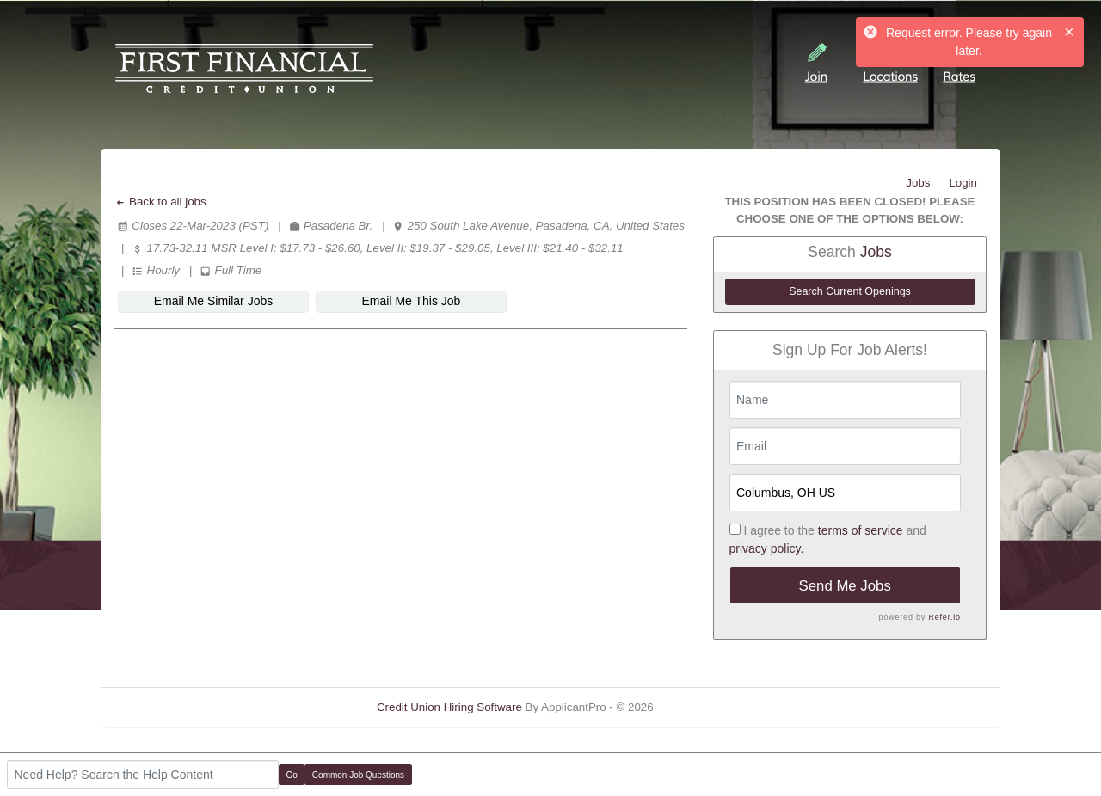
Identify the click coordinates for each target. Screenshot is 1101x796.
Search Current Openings (850, 291)
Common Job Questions (358, 775)
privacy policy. (766, 548)
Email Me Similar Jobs (213, 301)
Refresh (704, 707)
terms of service (860, 530)
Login (963, 182)
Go (292, 775)
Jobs (918, 182)
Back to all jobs (160, 201)
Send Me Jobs (845, 586)
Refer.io (944, 617)
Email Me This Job (411, 301)
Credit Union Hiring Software (449, 707)
